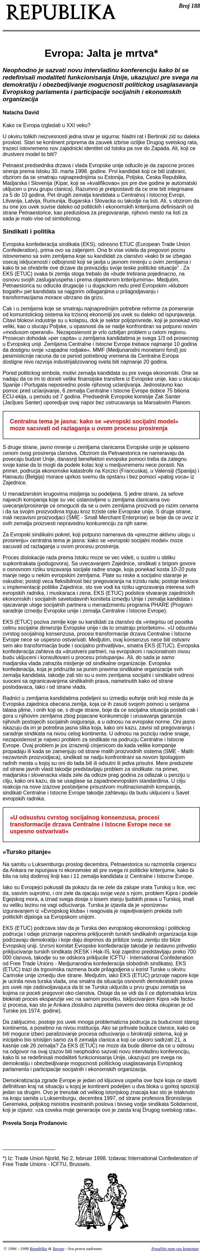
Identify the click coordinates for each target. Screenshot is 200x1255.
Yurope (58, 1248)
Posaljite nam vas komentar (175, 1248)
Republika (38, 1248)
